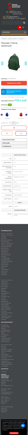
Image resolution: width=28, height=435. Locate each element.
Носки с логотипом (6, 280)
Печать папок (5, 253)
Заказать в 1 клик (14, 83)
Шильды (3, 319)
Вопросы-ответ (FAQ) (5, 332)
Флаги (3, 268)
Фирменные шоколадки (4, 265)
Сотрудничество (6, 338)
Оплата (3, 346)
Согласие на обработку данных (6, 361)
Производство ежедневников (5, 258)
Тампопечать (5, 306)
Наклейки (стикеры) (4, 273)
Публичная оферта (6, 356)
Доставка (3, 348)
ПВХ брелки (4, 263)
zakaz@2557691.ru (12, 17)
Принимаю (14, 433)
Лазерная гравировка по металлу (5, 293)
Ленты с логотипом (6, 233)
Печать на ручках (6, 303)
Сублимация (5, 304)
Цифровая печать (6, 316)
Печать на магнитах (6, 261)
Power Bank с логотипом (5, 270)
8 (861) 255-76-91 (15, 12)
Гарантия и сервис (6, 349)
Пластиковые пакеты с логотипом (7, 242)
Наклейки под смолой (5, 297)
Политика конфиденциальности (7, 358)
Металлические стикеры (6, 255)
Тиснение (4, 311)
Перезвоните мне (17, 13)
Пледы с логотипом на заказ (7, 235)
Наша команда (5, 326)
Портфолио (4, 325)
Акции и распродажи (5, 353)
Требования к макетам (5, 335)
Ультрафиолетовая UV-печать (6, 313)
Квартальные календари (5, 250)
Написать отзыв (20, 97)
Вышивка (3, 288)
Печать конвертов (6, 245)
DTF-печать (4, 286)
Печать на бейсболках (4, 300)
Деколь (3, 290)
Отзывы (3, 328)
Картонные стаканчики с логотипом (5, 283)
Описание (6, 143)
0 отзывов (11, 97)
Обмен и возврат (6, 351)
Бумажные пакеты (6, 240)
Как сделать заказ (6, 344)
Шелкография (5, 317)
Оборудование (5, 330)
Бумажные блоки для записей (6, 247)
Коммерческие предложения (5, 340)
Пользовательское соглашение (6, 365)
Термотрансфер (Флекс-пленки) (6, 308)
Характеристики (8, 140)
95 (10, 105)
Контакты (3, 371)
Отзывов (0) (6, 146)
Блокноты (4, 238)
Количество (4, 122)
